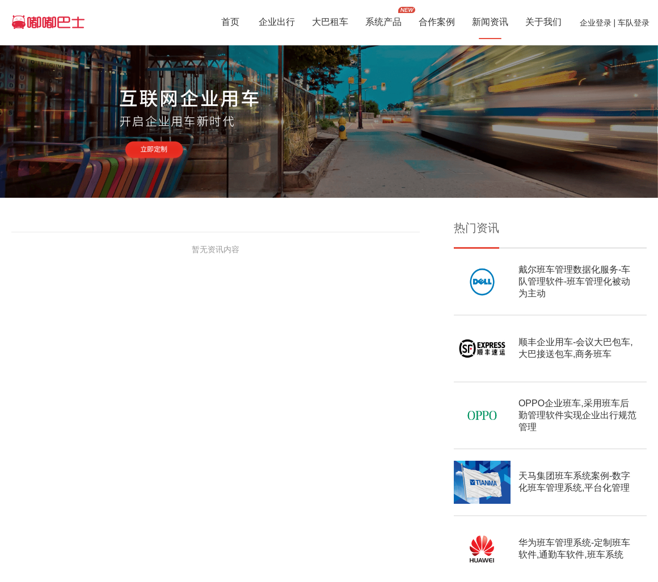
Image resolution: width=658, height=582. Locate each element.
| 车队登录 (630, 22)
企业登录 (595, 22)
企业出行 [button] (277, 23)
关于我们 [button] (543, 23)
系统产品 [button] (383, 23)
